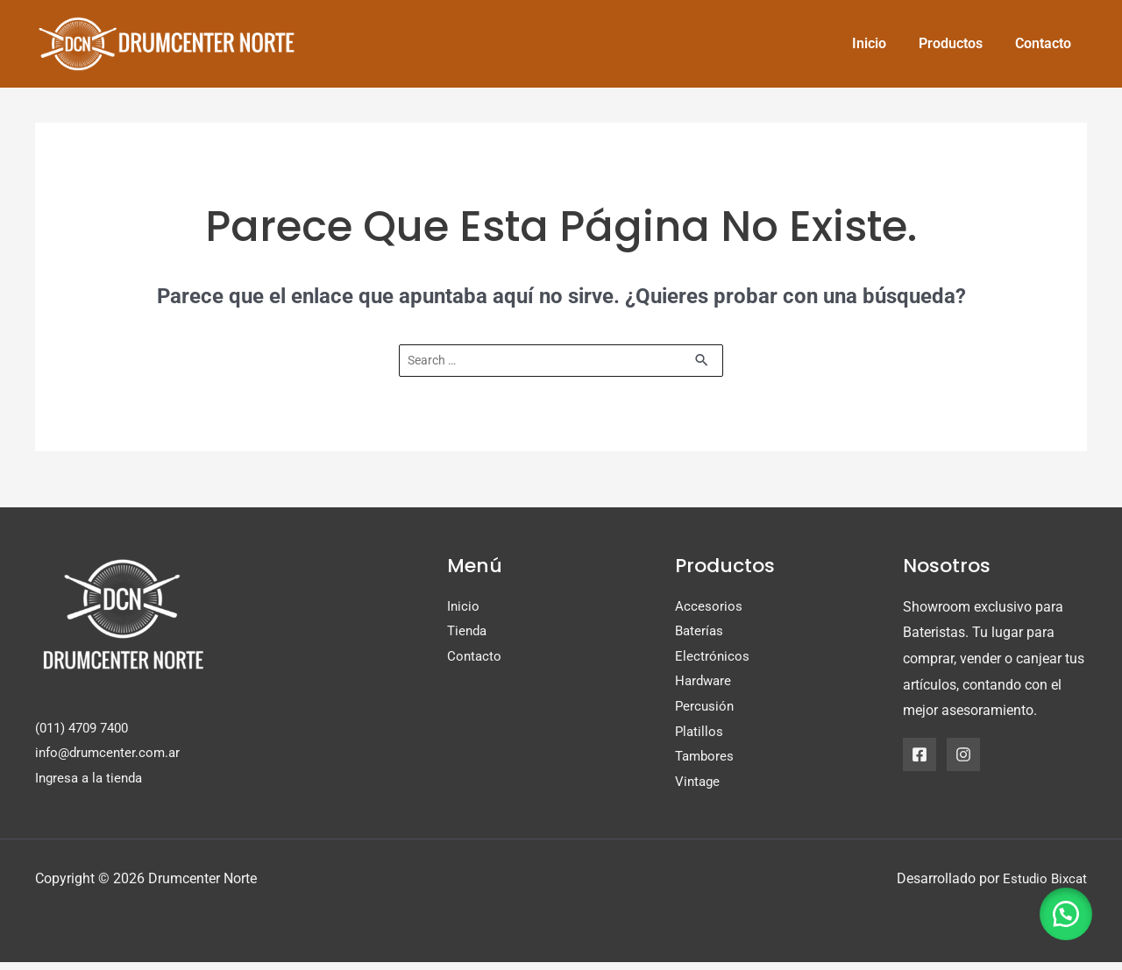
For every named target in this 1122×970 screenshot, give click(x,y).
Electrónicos (712, 659)
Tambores (706, 763)
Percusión (705, 712)
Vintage (698, 790)
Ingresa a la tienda (92, 781)
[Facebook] (919, 755)
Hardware (705, 685)
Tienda (468, 634)
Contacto (475, 659)
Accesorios (708, 607)
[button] (1060, 908)
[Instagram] (963, 755)
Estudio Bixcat (1042, 886)
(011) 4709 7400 (86, 729)
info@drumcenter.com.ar (111, 755)
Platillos (700, 737)
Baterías (700, 634)
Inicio (463, 607)
